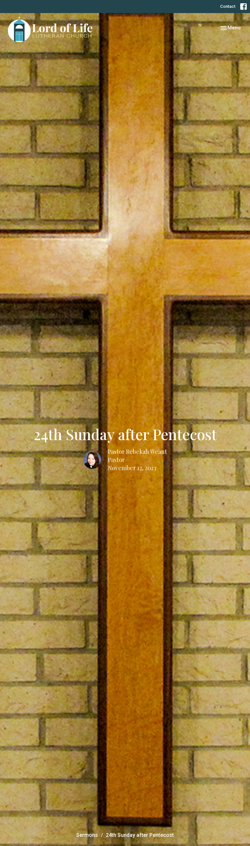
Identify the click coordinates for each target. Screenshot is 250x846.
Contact (227, 6)
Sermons (87, 835)
